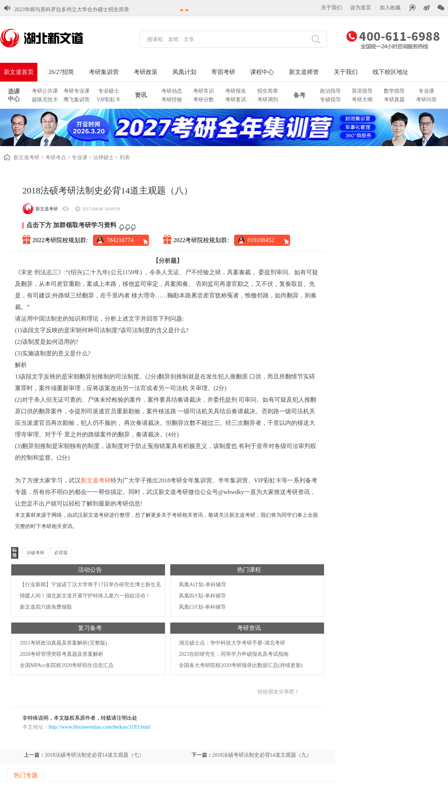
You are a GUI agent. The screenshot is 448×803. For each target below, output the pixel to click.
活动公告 (90, 569)
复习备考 (90, 628)
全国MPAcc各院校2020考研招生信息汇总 (67, 665)
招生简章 (267, 91)
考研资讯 (249, 628)
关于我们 (331, 7)
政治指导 (330, 91)
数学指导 (394, 91)
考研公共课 (45, 91)
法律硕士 (103, 157)
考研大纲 (362, 99)
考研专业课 (76, 91)
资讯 (141, 95)
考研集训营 (104, 72)
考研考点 (55, 157)
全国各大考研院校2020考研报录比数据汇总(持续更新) (240, 665)
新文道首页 (19, 72)
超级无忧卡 (45, 99)
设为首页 (360, 7)
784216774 (119, 240)
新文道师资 (304, 72)
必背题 (61, 552)
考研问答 (426, 99)
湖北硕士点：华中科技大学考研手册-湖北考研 (232, 643)
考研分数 (203, 99)
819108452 (261, 240)
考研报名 (235, 91)
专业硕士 (108, 91)
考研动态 (171, 91)
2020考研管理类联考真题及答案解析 (61, 654)
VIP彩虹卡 (109, 99)
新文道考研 (26, 157)
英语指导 (362, 91)
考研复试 (235, 99)
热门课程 (249, 569)
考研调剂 (267, 99)
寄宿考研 (223, 72)
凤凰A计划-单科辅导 (202, 584)
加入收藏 (390, 7)
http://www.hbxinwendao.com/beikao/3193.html (99, 727)
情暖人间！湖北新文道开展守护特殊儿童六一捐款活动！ (85, 596)
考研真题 (394, 99)
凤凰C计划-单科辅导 (202, 607)
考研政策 (146, 72)
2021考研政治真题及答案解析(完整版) (63, 643)
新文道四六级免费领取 (46, 607)
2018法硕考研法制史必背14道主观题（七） (94, 755)
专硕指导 (330, 99)
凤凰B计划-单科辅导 (202, 596)
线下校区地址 (390, 72)
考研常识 (203, 91)
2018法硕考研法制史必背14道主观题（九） (262, 755)
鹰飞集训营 (76, 99)
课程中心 (262, 72)
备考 (299, 95)
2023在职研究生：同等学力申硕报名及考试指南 (234, 654)
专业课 (426, 91)
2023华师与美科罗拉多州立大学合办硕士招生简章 (71, 6)
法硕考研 (35, 552)
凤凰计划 (184, 72)
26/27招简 (61, 72)
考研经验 (171, 99)
